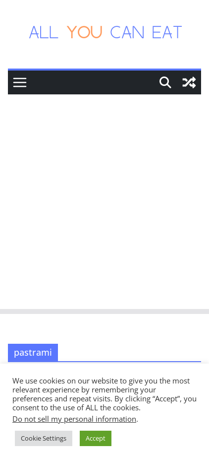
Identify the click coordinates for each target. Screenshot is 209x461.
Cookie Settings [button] (43, 438)
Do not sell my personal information (74, 419)
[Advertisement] (104, 204)
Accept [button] (95, 438)
